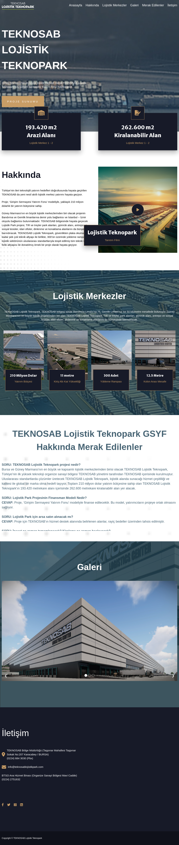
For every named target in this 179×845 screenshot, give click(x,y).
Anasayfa (75, 5)
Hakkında (92, 5)
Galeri (134, 5)
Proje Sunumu (23, 101)
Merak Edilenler (153, 5)
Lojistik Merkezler (114, 5)
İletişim (172, 5)
